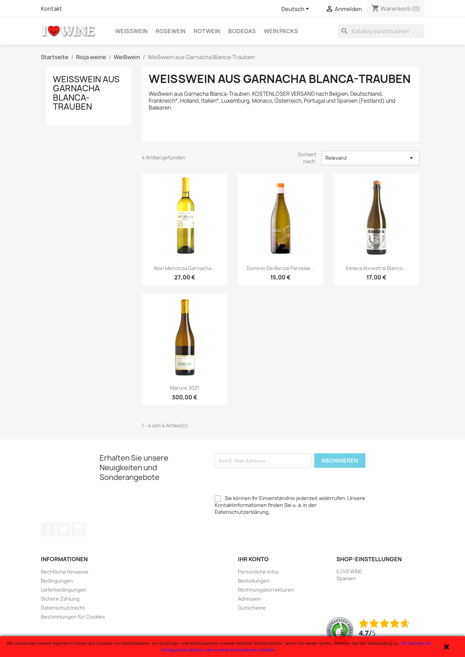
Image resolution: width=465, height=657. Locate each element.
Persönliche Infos (258, 571)
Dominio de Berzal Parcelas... (281, 268)
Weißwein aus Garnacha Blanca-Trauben (86, 92)
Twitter (64, 529)
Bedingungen (57, 580)
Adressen (249, 598)
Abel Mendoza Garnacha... (184, 268)
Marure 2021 (184, 388)
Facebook (48, 529)
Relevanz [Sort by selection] (370, 158)
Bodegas (242, 31)
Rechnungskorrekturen (266, 589)
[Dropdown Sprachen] (296, 9)
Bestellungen (254, 580)
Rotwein (207, 31)
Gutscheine (252, 607)
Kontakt (51, 8)
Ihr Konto (253, 559)
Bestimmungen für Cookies (73, 616)
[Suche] (381, 31)
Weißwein (131, 31)
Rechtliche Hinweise (65, 571)
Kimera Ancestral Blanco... (376, 268)
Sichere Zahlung (60, 598)
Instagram (79, 529)
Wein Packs (281, 31)
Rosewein (171, 31)
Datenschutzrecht (63, 607)
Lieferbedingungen (63, 589)
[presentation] (267, 481)
